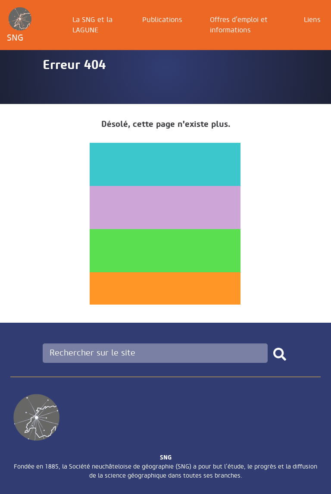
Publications (162, 20)
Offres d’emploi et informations (239, 25)
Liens (312, 20)
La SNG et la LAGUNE (92, 25)
